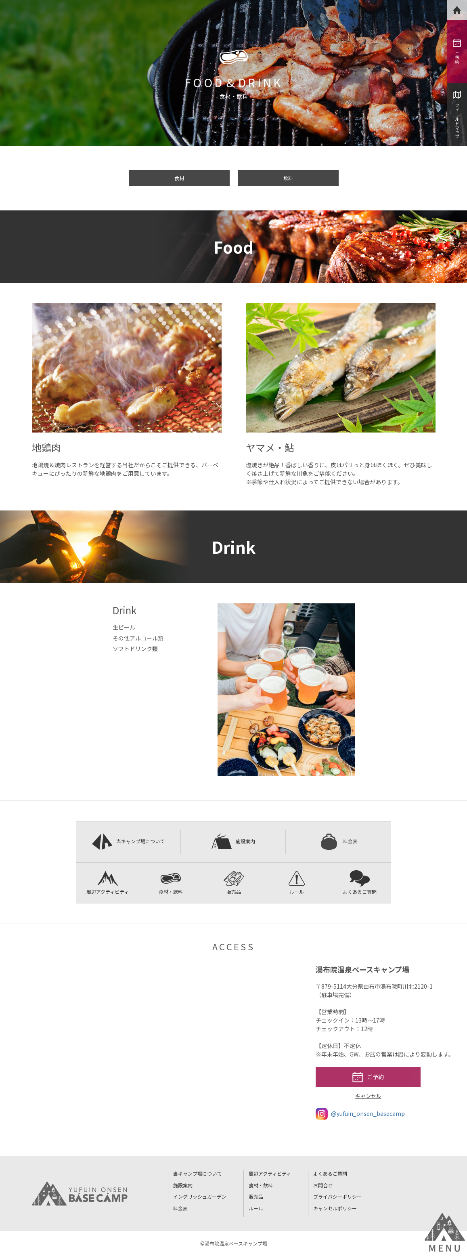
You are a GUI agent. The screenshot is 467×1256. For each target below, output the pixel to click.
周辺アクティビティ (107, 882)
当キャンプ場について (128, 842)
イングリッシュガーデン (199, 1196)
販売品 (234, 882)
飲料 (288, 177)
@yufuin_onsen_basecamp (360, 1114)
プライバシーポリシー (337, 1196)
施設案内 (233, 842)
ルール (297, 882)
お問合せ (323, 1185)
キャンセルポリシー (335, 1208)
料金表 (338, 842)
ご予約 (457, 51)
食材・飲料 (171, 882)
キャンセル (368, 1096)
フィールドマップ (457, 115)
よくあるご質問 (360, 882)
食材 (179, 177)
